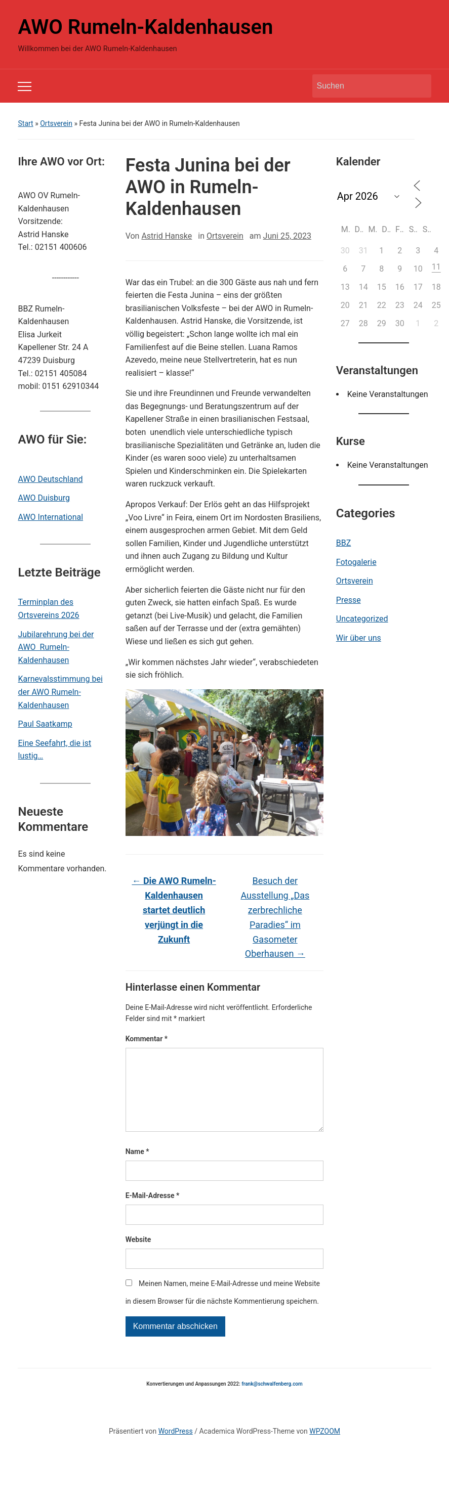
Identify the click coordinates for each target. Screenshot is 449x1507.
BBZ (343, 543)
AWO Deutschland (50, 479)
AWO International (50, 517)
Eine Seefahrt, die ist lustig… (54, 749)
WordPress (175, 1447)
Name (137, 1168)
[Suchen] (362, 86)
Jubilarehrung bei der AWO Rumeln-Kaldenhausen (56, 647)
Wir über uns (358, 638)
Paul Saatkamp (45, 724)
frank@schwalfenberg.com (271, 1400)
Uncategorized (362, 619)
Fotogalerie (356, 562)
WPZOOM (324, 1447)
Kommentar (147, 1039)
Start (25, 123)
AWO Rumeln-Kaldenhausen (145, 27)
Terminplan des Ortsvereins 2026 (48, 608)
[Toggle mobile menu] (24, 86)
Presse (348, 600)
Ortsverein (56, 123)
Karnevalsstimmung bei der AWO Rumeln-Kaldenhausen (60, 692)
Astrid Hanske (166, 236)
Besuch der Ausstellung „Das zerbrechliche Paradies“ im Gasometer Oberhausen (274, 917)
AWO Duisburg (44, 498)
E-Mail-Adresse (153, 1212)
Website (138, 1256)
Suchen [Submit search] (418, 86)
